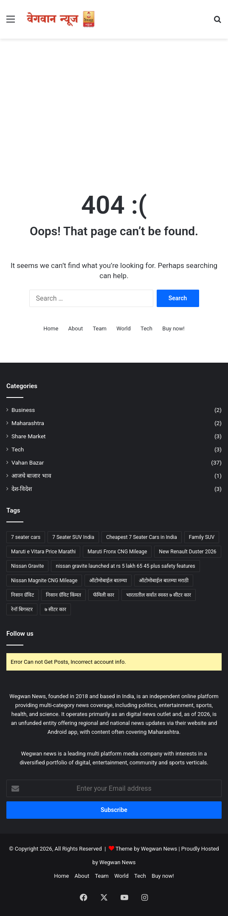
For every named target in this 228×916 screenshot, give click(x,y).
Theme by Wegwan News (146, 849)
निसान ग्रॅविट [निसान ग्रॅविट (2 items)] (22, 595)
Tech (146, 328)
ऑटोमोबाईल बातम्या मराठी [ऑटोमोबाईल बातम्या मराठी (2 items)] (164, 580)
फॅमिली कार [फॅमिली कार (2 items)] (103, 595)
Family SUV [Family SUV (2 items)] (202, 537)
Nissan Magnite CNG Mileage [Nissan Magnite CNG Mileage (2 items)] (44, 580)
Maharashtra (27, 423)
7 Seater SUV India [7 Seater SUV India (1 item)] (73, 537)
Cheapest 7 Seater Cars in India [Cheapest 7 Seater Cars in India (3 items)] (141, 537)
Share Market (28, 436)
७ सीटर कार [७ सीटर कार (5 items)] (55, 609)
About (75, 328)
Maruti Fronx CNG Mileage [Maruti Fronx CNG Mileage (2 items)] (117, 552)
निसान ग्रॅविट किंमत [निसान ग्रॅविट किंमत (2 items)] (63, 595)
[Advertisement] (114, 106)
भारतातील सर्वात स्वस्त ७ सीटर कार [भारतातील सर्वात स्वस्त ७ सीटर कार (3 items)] (158, 595)
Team (100, 328)
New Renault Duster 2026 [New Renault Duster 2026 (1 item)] (187, 552)
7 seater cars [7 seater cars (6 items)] (25, 537)
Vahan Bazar (27, 462)
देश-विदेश (21, 488)
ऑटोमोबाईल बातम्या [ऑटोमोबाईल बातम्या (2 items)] (108, 580)
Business (23, 409)
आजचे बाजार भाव (31, 475)
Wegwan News (117, 862)
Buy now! (173, 328)
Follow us (20, 633)
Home (50, 328)
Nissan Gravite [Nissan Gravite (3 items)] (27, 566)
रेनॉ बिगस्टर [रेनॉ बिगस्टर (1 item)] (22, 609)
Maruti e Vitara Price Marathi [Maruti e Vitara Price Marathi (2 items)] (43, 552)
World (123, 328)
